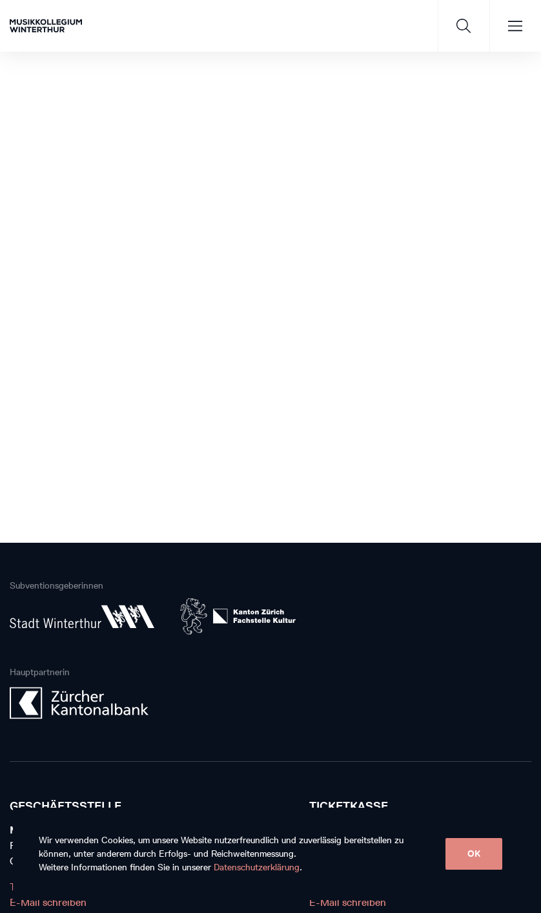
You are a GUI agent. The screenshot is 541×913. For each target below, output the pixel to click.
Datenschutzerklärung (257, 867)
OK (473, 853)
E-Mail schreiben (48, 902)
